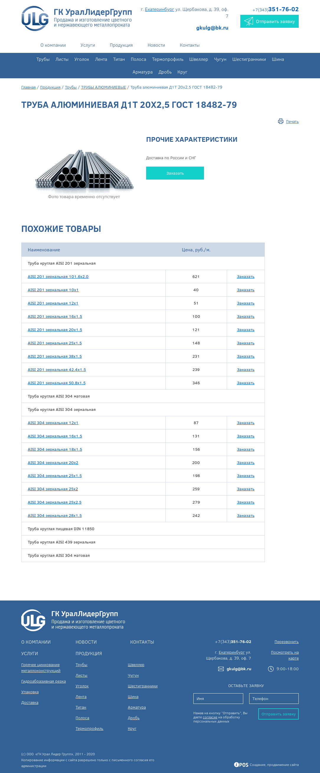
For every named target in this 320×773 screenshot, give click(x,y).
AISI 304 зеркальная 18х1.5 (55, 449)
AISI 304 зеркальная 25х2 (53, 489)
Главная (28, 87)
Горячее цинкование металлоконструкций (41, 667)
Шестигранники (249, 59)
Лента (101, 59)
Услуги (88, 45)
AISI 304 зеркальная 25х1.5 (55, 475)
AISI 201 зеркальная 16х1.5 (55, 316)
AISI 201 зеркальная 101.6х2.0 (58, 276)
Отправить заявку (279, 714)
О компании (53, 45)
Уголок (81, 59)
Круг (182, 72)
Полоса (138, 59)
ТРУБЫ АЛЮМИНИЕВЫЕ (103, 87)
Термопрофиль (167, 59)
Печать (292, 121)
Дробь (165, 72)
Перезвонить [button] (287, 641)
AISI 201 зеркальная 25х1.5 (55, 343)
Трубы (43, 59)
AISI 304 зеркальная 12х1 (53, 422)
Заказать (175, 173)
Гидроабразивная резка (43, 681)
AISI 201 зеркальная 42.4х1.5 (57, 369)
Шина (278, 59)
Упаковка (30, 691)
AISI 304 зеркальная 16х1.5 (55, 436)
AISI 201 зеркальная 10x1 (53, 289)
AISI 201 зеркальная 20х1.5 (55, 329)
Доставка (29, 702)
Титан (119, 59)
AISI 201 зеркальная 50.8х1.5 (57, 382)
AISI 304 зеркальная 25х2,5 (54, 502)
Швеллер (198, 59)
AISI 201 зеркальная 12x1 (53, 303)
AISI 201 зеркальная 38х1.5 (55, 356)
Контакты (190, 45)
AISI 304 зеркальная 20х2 (53, 462)
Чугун (220, 59)
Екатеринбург (159, 9)
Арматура (143, 72)
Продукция (121, 45)
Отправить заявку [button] (269, 21)
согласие (210, 717)
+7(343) (275, 9)
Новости (156, 45)
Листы (61, 59)
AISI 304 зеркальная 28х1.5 (55, 515)
